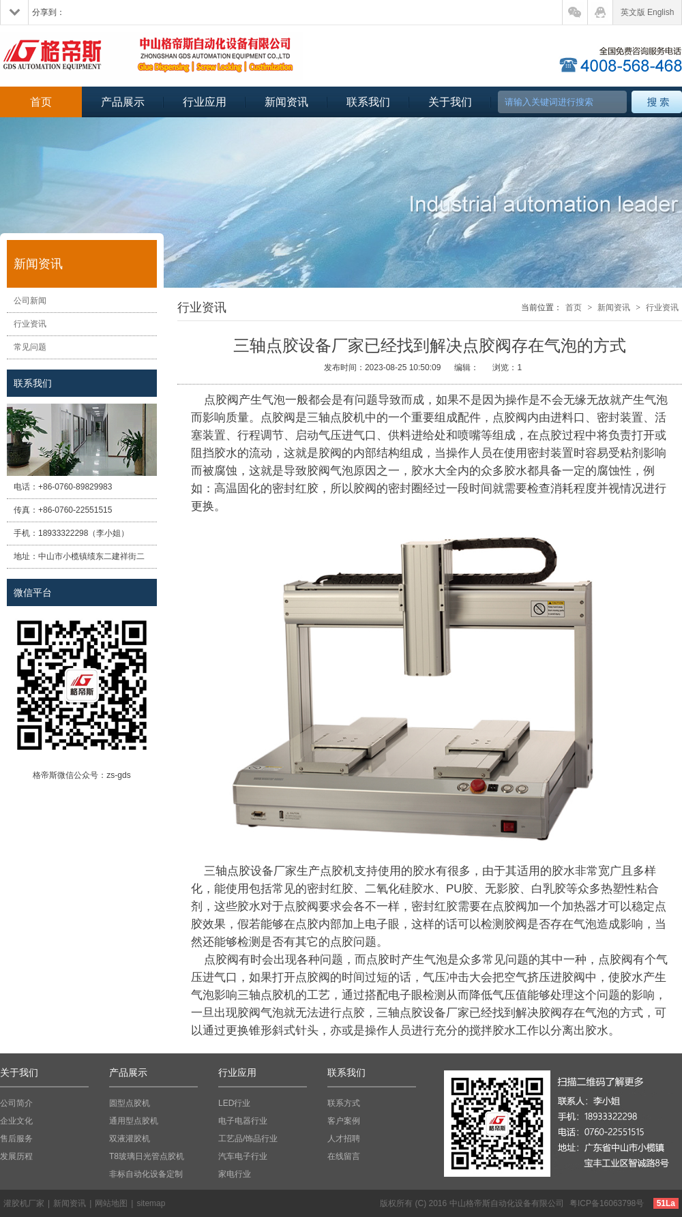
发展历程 (16, 1156)
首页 (41, 102)
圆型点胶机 (129, 1103)
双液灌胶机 (129, 1138)
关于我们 (450, 102)
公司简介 (16, 1103)
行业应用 (204, 102)
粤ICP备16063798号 (606, 1203)
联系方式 (343, 1103)
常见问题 (30, 347)
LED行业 (234, 1103)
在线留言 (343, 1156)
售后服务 (16, 1138)
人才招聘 (343, 1138)
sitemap (150, 1203)
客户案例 (343, 1121)
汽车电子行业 (242, 1156)
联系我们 (368, 102)
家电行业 (234, 1174)
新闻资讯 (286, 102)
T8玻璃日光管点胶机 (146, 1156)
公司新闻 (30, 300)
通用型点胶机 (133, 1121)
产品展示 (123, 102)
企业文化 (16, 1121)
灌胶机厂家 (23, 1203)
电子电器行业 (242, 1121)
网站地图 (111, 1203)
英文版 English (647, 12)
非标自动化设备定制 (146, 1174)
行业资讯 (30, 324)
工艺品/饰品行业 (248, 1138)
